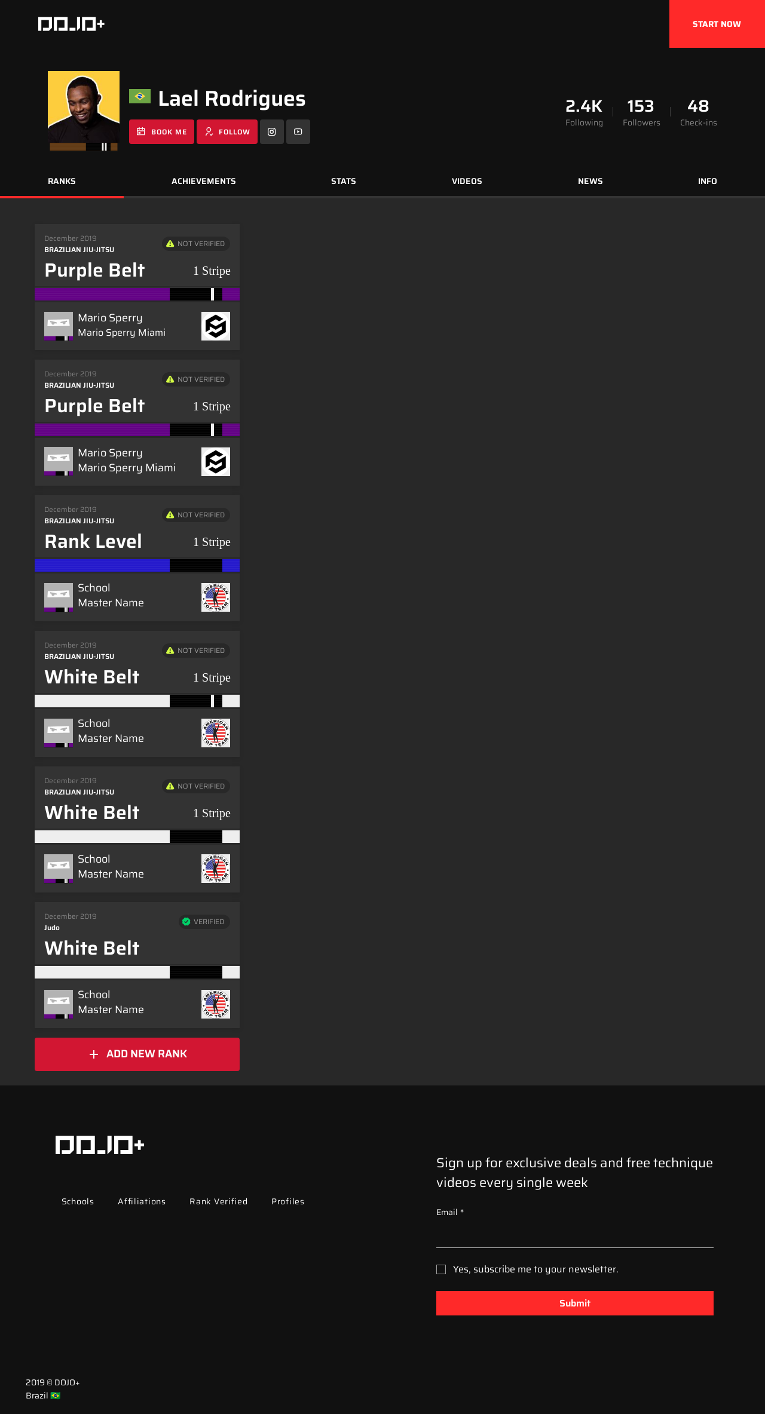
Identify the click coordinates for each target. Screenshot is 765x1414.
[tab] (62, 182)
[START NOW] (717, 24)
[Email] (571, 1235)
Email (450, 1213)
